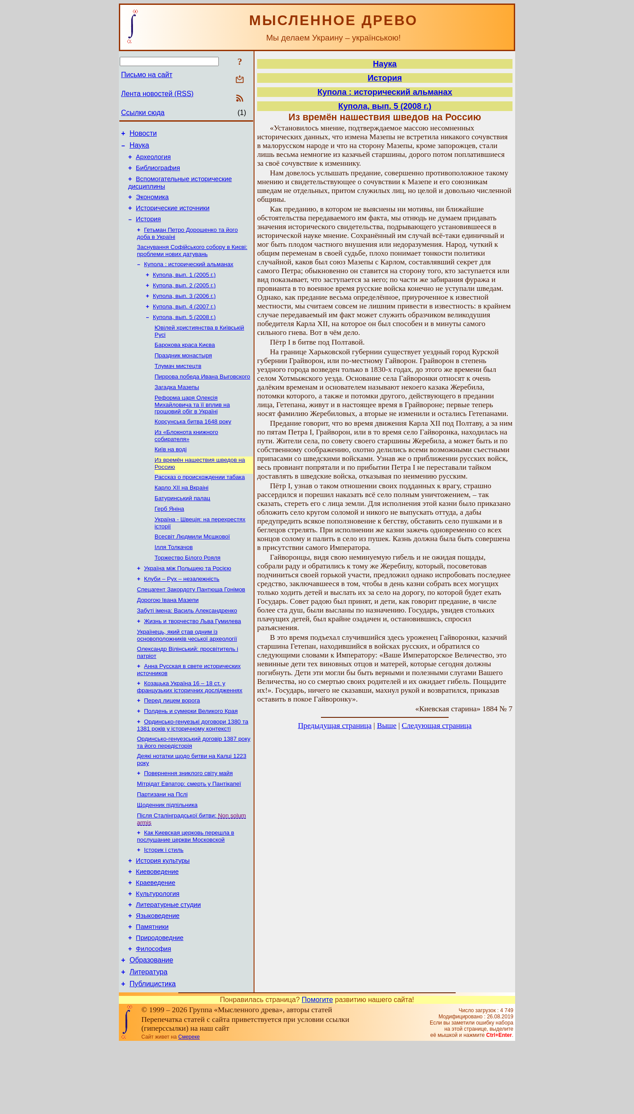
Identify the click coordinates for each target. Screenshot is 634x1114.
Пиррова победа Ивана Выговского (202, 398)
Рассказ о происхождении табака (200, 505)
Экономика (152, 204)
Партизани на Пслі (162, 844)
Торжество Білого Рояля (188, 592)
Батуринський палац (182, 528)
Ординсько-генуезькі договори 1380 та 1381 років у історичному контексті (192, 771)
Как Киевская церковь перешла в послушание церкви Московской (185, 889)
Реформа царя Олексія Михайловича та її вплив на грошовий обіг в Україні (192, 428)
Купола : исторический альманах (188, 277)
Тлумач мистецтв (178, 387)
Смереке (189, 1106)
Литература (148, 1040)
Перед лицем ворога (172, 744)
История (148, 229)
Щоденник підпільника (167, 856)
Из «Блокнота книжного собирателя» (186, 461)
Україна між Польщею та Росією (187, 603)
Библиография (158, 173)
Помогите (317, 1069)
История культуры (163, 915)
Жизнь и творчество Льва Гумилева (192, 660)
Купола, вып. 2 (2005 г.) (184, 300)
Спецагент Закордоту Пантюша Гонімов (191, 626)
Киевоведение (157, 928)
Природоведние (160, 1002)
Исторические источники (173, 217)
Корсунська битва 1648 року (193, 446)
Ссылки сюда (143, 112)
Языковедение (158, 977)
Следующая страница (437, 725)
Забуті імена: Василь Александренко (187, 649)
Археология (153, 160)
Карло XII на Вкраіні (181, 516)
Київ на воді (171, 475)
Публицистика (152, 1053)
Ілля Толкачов (174, 580)
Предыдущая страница (335, 725)
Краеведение (156, 940)
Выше (386, 725)
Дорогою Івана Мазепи (168, 638)
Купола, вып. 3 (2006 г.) (184, 311)
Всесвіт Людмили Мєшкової (192, 569)
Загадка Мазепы (177, 410)
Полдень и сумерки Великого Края (191, 756)
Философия (153, 1014)
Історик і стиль (164, 903)
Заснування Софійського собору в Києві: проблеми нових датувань (192, 263)
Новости (143, 134)
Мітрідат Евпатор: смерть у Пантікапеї (189, 833)
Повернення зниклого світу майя (188, 821)
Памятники (152, 989)
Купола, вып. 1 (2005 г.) (184, 289)
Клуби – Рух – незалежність (181, 615)
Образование (151, 1027)
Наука (139, 148)
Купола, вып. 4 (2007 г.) (184, 323)
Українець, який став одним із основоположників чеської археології (187, 676)
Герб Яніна (169, 539)
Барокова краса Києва (185, 364)
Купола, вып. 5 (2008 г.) (184, 334)
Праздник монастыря (183, 375)
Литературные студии (168, 965)
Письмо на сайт (146, 74)
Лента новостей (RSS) (157, 93)
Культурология (158, 952)
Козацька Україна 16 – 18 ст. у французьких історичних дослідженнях (189, 730)
